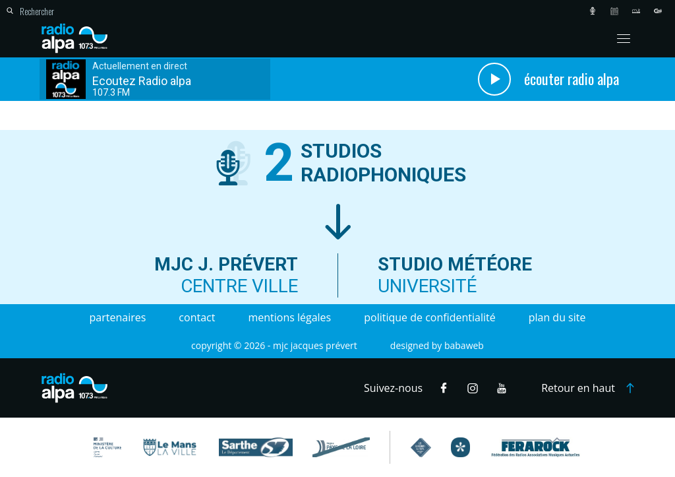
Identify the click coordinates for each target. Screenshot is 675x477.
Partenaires (118, 317)
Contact (197, 317)
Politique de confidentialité (429, 317)
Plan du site (557, 317)
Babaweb (464, 345)
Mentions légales (289, 317)
